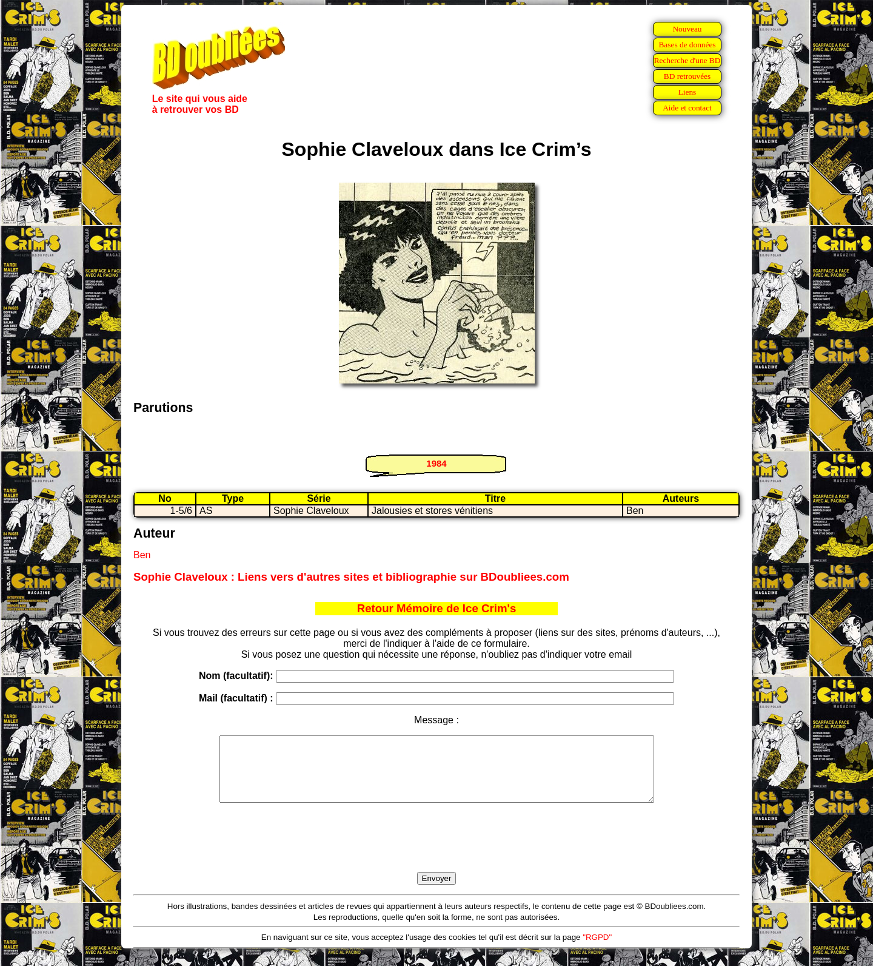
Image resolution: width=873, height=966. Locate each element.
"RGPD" (597, 949)
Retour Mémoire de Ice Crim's (437, 608)
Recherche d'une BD (687, 60)
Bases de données (686, 44)
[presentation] (436, 851)
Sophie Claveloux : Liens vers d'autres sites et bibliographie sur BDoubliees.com (351, 576)
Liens (687, 91)
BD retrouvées (687, 76)
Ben (141, 555)
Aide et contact (687, 107)
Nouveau (686, 28)
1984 (436, 463)
